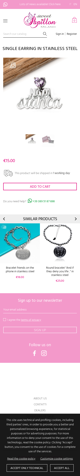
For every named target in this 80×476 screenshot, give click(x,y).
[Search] (25, 34)
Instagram (44, 353)
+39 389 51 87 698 (7, 4)
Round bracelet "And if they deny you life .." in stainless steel (60, 271)
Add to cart (40, 187)
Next (75, 219)
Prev (4, 219)
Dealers (40, 410)
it (70, 4)
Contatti (40, 404)
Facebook (34, 353)
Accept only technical (26, 468)
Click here (55, 4)
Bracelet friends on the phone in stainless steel (20, 269)
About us (40, 398)
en (75, 4)
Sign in (60, 34)
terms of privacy (31, 320)
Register (72, 34)
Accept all (62, 468)
